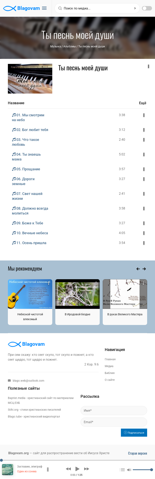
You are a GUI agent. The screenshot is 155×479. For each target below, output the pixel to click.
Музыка (55, 46)
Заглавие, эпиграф (29, 466)
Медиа (109, 366)
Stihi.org (13, 409)
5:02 (122, 154)
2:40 (122, 140)
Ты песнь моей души (91, 46)
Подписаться (134, 432)
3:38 (122, 115)
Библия (110, 373)
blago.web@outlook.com (26, 380)
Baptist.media (16, 398)
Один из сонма (27, 471)
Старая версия (137, 453)
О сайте (110, 379)
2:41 (122, 194)
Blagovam (21, 8)
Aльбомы (69, 46)
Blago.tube (15, 416)
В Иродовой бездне (77, 314)
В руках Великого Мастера (124, 314)
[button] (68, 469)
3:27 (122, 179)
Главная (110, 359)
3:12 (122, 130)
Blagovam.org (18, 453)
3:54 (122, 243)
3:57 (122, 169)
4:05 (122, 233)
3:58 (122, 208)
